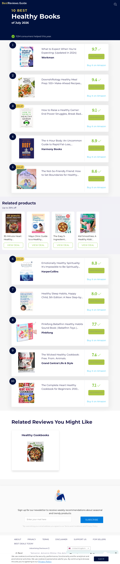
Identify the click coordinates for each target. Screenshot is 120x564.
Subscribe (91, 519)
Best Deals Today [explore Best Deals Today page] (23, 543)
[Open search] (115, 4)
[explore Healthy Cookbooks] (35, 450)
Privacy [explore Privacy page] (32, 539)
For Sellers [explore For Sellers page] (99, 539)
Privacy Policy (45, 561)
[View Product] (60, 57)
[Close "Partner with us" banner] (116, 553)
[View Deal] (13, 231)
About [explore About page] (17, 539)
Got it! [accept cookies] (101, 559)
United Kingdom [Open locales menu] (79, 548)
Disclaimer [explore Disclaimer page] (61, 539)
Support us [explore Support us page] (80, 539)
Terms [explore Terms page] (45, 539)
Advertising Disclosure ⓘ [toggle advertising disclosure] (39, 548)
